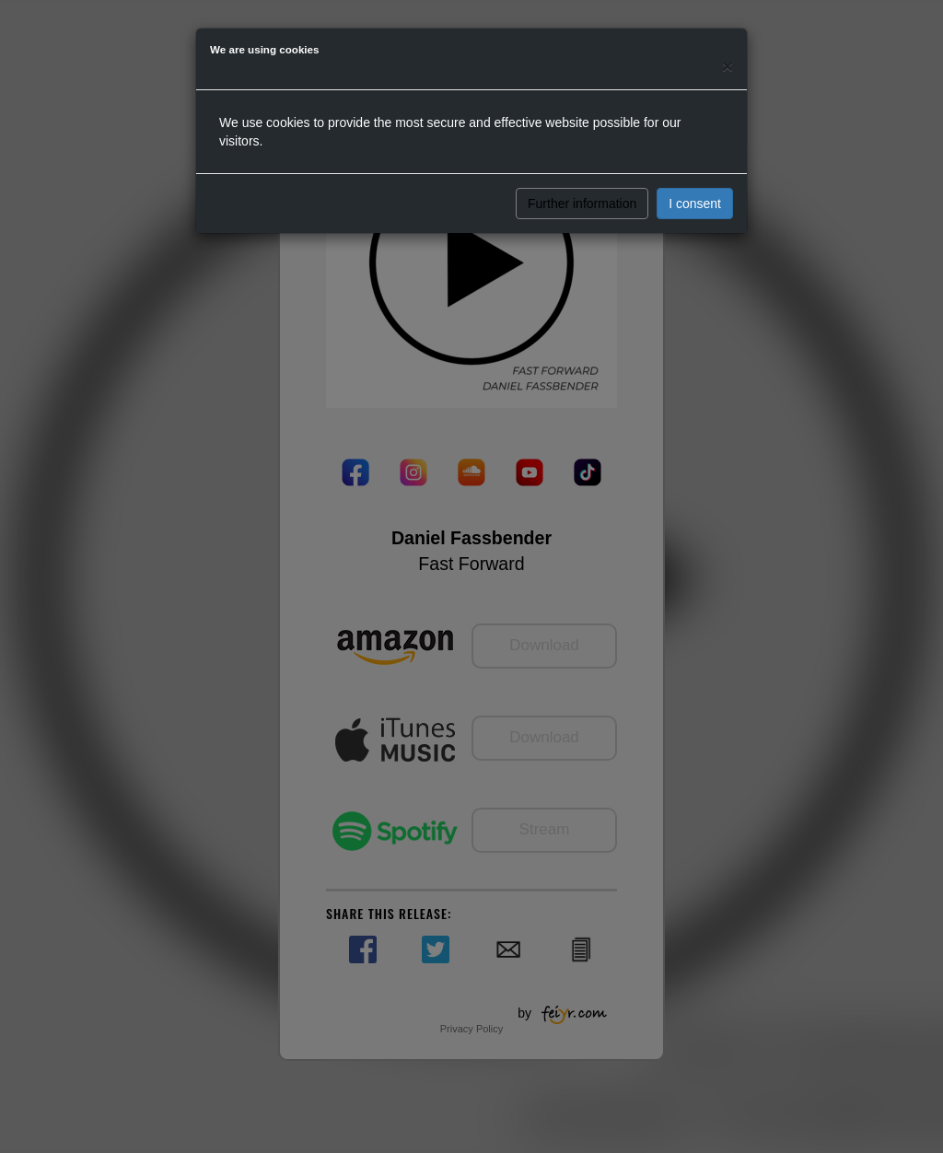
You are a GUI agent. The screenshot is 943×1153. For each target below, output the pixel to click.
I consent (695, 203)
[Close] (727, 66)
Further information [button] (582, 203)
